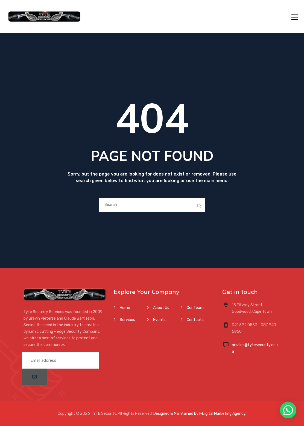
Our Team (195, 307)
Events (159, 319)
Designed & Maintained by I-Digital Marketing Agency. (199, 413)
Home (125, 307)
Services (127, 319)
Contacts (195, 319)
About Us (161, 307)
